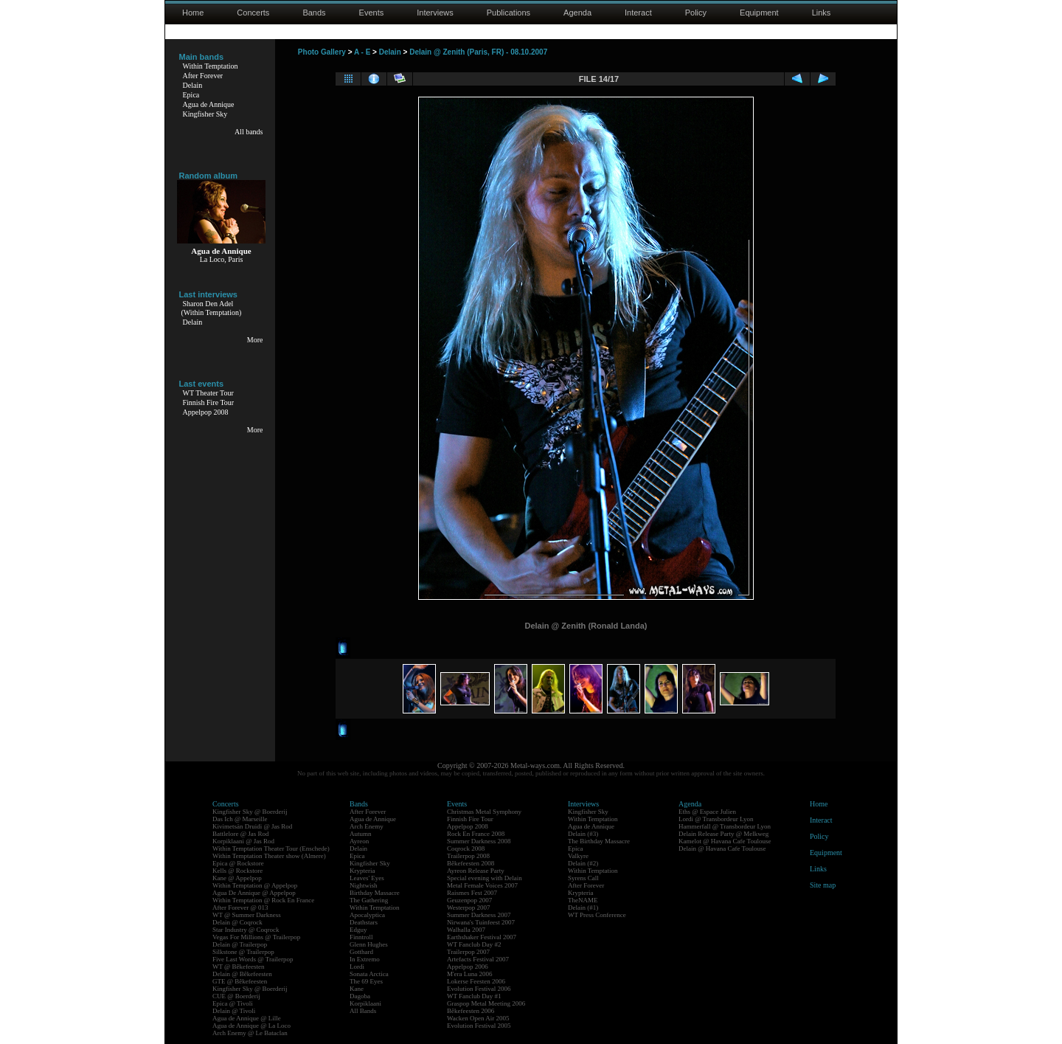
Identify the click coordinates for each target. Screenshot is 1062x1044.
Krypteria (362, 870)
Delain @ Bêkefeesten (242, 974)
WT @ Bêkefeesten (238, 966)
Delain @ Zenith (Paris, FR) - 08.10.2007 (478, 52)
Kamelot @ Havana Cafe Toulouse (724, 841)
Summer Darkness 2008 (479, 841)
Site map (823, 885)
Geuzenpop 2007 (469, 900)
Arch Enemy (367, 826)
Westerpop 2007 (468, 907)
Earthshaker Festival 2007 (481, 937)
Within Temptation (210, 66)
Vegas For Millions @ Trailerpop (256, 937)
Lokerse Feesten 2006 (476, 981)
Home (193, 12)
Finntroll (361, 937)
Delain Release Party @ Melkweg (723, 833)
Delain (193, 85)
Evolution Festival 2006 (479, 988)
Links (821, 12)
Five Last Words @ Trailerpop (252, 959)
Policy (696, 12)
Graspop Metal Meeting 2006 (486, 1003)
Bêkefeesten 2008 (470, 863)
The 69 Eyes (366, 981)
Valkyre (578, 856)
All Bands (363, 1010)
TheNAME (583, 900)
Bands (313, 12)
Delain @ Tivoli (233, 1010)
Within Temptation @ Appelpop (254, 885)
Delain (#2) (583, 863)
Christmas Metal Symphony (484, 811)
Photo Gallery (322, 52)
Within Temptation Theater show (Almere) (269, 856)
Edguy (358, 929)
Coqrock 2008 (466, 848)
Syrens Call (583, 878)
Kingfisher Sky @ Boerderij (250, 811)
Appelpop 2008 (206, 412)
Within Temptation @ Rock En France (263, 900)
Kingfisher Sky (205, 114)
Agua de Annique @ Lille (246, 1018)
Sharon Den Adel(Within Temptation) (211, 308)
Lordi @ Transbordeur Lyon (716, 819)
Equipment (759, 12)
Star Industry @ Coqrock (246, 929)
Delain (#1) (583, 907)
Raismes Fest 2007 (472, 892)
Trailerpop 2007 (468, 951)
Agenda (577, 12)
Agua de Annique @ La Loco (251, 1025)
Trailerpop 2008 (468, 856)
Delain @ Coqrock (237, 922)
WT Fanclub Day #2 (474, 944)
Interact (638, 12)
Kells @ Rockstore (237, 870)
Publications (508, 12)
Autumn (361, 833)
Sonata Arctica (369, 974)
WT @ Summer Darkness (246, 915)
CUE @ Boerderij (236, 996)
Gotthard (361, 951)
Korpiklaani (365, 1003)
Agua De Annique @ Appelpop (254, 892)
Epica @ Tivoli (232, 1003)
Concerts (253, 12)
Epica (191, 95)
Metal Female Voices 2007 (482, 885)
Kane (357, 988)
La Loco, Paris (221, 259)
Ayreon (359, 841)
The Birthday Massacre (599, 841)
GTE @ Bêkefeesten (239, 981)
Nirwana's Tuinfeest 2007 (481, 922)
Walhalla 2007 (466, 929)
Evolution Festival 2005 (479, 1025)
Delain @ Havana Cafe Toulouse (722, 848)
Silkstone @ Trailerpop (243, 951)
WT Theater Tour (208, 393)
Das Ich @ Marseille (240, 819)
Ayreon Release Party (475, 870)
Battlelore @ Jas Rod (240, 833)
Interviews (435, 12)
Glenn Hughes (369, 944)
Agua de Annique (209, 104)
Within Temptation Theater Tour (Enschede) (271, 848)
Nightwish (364, 885)
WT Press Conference (597, 915)
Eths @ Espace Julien (707, 811)
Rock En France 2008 (475, 833)
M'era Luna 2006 (470, 974)
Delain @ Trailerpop (239, 944)
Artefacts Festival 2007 (478, 959)
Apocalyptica (367, 915)
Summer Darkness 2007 (479, 915)
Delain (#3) (583, 833)
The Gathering (369, 900)
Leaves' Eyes (367, 878)
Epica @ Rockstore (238, 863)
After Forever (203, 76)
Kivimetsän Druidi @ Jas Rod (252, 826)
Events (371, 12)
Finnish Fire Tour (209, 402)
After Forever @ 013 (240, 907)
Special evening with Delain (484, 878)
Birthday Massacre (375, 892)
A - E (362, 52)
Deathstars (364, 922)
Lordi (357, 966)
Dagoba (360, 996)
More (255, 340)
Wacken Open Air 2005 (478, 1018)
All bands (249, 132)
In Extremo (365, 959)
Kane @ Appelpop (237, 878)
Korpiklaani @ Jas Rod (243, 841)
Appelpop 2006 (467, 966)
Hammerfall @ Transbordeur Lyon (724, 826)
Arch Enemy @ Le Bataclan (250, 1033)
